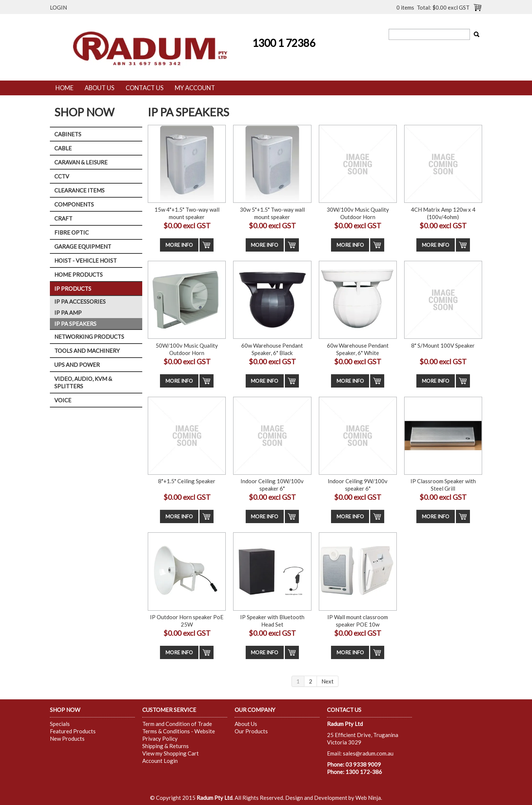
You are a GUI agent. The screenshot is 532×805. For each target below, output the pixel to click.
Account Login (160, 760)
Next (327, 681)
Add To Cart (207, 245)
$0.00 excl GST (187, 225)
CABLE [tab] (63, 148)
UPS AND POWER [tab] (77, 364)
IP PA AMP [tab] (68, 312)
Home (64, 88)
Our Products (251, 731)
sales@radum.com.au (368, 753)
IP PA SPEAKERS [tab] (75, 323)
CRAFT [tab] (63, 218)
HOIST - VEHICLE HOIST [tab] (85, 260)
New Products (67, 738)
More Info (179, 245)
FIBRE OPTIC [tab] (71, 232)
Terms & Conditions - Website (178, 731)
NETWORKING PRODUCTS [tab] (89, 336)
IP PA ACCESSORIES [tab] (80, 301)
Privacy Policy (160, 738)
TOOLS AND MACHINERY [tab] (87, 350)
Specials (60, 723)
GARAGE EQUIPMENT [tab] (82, 246)
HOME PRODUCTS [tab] (78, 274)
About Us (100, 88)
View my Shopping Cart (170, 753)
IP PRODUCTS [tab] (72, 288)
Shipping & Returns (165, 746)
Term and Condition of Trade (177, 723)
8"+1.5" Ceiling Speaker (186, 481)
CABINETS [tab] (67, 134)
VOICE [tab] (62, 400)
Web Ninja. (368, 797)
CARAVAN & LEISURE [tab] (81, 162)
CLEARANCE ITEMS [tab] (79, 190)
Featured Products (73, 731)
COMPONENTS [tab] (74, 204)
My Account (195, 88)
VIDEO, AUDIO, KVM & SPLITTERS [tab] (83, 382)
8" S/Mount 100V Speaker (443, 345)
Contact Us (145, 88)
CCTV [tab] (61, 176)
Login (58, 7)
